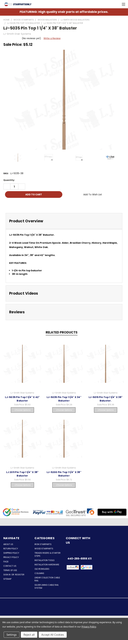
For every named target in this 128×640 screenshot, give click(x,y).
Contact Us (9, 565)
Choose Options (22, 409)
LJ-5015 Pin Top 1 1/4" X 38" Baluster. (105, 399)
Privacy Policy (11, 557)
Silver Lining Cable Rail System (46, 586)
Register (19, 574)
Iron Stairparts (43, 544)
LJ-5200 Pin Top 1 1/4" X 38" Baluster (64, 473)
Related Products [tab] (62, 332)
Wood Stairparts (43, 548)
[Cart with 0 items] (117, 4)
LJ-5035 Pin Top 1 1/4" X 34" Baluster (64, 399)
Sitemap (7, 579)
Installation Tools (44, 560)
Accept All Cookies (52, 634)
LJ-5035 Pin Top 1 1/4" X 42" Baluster (22, 399)
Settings (11, 634)
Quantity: (9, 180)
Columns (39, 573)
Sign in (7, 574)
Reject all (29, 634)
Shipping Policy (11, 553)
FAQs (5, 561)
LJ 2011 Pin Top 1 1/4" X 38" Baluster (22, 473)
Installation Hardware (46, 564)
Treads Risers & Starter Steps (47, 554)
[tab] (64, 221)
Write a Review (52, 38)
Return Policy (10, 548)
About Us (8, 544)
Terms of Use (10, 570)
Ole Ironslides (41, 569)
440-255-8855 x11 (80, 558)
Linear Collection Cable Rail (47, 579)
